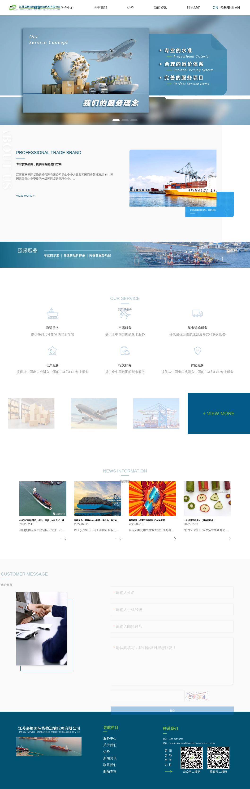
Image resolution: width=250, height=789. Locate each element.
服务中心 (104, 7)
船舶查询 (212, 7)
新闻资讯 (166, 7)
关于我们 (127, 7)
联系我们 (189, 7)
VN (237, 8)
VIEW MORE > (23, 195)
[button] (116, 120)
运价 (147, 7)
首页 (85, 7)
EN (226, 8)
